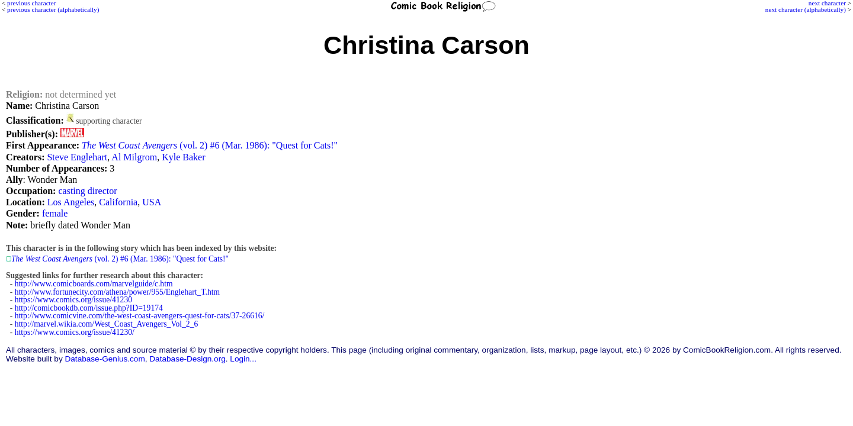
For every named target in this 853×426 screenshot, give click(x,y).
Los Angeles (71, 202)
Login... (243, 358)
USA (151, 202)
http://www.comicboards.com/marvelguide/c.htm (94, 283)
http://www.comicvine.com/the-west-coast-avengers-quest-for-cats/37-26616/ (140, 315)
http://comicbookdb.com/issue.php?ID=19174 (89, 308)
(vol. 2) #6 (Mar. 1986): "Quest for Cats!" (210, 145)
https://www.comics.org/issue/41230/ (74, 332)
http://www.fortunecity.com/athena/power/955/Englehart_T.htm (117, 292)
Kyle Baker (183, 157)
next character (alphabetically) (805, 9)
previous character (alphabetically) (53, 9)
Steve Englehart (77, 157)
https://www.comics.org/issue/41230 (73, 299)
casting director (87, 191)
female (55, 213)
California (118, 202)
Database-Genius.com (105, 358)
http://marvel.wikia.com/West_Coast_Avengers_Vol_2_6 (106, 324)
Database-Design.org (187, 358)
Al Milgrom (134, 157)
